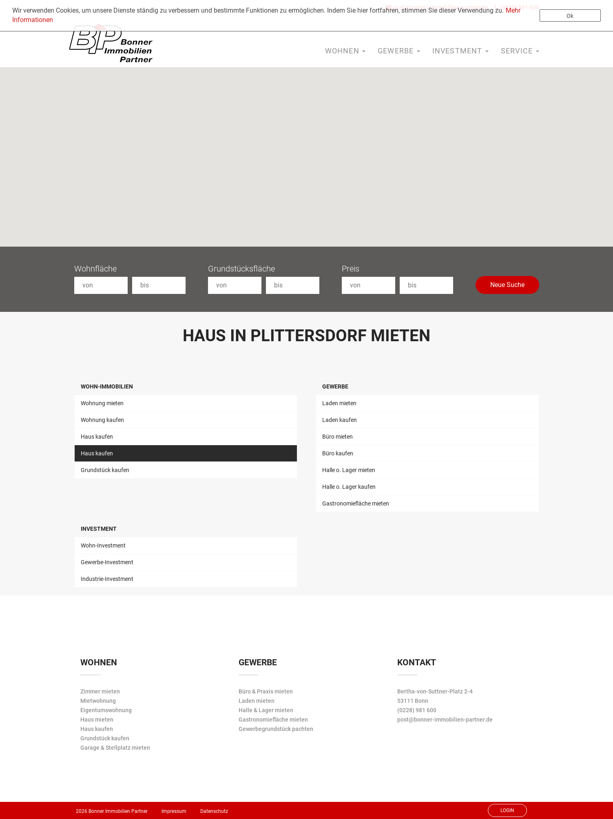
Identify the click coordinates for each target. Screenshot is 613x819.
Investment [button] (460, 50)
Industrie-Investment (107, 579)
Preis (350, 269)
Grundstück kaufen (105, 470)
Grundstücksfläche (241, 269)
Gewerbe (335, 386)
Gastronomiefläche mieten (355, 503)
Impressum (174, 811)
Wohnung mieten (102, 403)
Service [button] (520, 50)
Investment (99, 528)
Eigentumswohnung (106, 710)
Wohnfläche (95, 269)
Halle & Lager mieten (266, 710)
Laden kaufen (339, 420)
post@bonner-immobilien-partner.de (445, 719)
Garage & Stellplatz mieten (115, 747)
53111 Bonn (412, 701)
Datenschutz (214, 811)
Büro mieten (337, 436)
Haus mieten (96, 719)
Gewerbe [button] (399, 50)
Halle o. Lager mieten (348, 470)
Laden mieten (339, 403)
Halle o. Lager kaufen (349, 486)
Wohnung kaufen (102, 420)
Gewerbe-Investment (107, 562)
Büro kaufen (337, 453)
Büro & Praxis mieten (266, 691)
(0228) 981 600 (416, 710)
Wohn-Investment (103, 545)
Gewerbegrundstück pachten (276, 729)
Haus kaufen (97, 436)
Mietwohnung (98, 701)
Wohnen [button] (345, 50)
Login (507, 810)
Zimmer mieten (100, 691)
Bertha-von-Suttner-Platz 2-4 (435, 691)
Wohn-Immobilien (107, 386)
